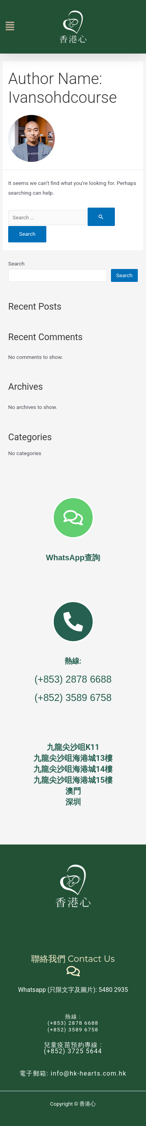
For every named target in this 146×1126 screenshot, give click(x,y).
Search (16, 263)
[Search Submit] (101, 217)
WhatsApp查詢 (73, 557)
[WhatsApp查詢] (73, 517)
